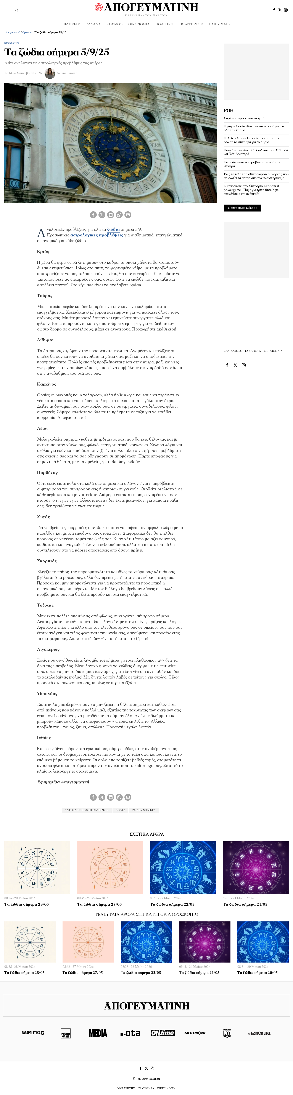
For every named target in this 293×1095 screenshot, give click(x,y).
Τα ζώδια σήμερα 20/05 (257, 973)
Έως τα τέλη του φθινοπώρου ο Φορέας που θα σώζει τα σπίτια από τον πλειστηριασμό (256, 176)
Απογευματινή (13, 32)
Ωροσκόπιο (27, 32)
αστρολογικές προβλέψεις (87, 810)
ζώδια (120, 810)
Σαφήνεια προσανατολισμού (244, 118)
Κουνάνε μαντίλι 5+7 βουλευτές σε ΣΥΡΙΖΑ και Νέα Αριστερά (256, 152)
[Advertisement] (256, 71)
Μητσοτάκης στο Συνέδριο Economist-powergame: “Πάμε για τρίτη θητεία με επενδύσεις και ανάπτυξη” (252, 189)
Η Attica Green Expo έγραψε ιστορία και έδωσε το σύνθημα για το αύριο (253, 140)
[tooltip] (274, 10)
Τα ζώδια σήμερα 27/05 (99, 905)
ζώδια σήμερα (144, 810)
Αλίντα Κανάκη (67, 73)
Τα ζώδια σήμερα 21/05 (245, 905)
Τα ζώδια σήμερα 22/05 (172, 905)
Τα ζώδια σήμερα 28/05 (26, 905)
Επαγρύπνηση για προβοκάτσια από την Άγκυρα (252, 164)
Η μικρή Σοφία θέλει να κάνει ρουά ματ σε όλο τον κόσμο (254, 128)
